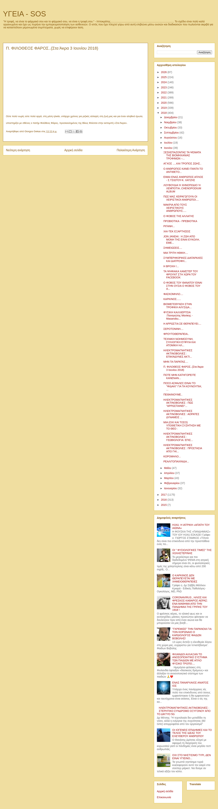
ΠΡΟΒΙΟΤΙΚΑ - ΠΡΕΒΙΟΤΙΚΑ (180, 221)
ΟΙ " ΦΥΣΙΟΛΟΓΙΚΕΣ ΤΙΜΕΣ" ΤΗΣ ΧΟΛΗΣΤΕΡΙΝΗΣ (192, 552)
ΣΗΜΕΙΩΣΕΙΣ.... (172, 247)
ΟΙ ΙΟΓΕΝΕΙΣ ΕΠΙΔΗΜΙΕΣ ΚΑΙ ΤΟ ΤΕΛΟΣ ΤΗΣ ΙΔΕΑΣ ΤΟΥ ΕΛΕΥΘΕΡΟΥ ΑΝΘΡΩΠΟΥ (192, 733)
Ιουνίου (168, 147)
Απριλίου (169, 473)
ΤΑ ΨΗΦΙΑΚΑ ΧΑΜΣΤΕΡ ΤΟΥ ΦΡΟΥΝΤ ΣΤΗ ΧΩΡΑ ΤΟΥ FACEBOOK (180, 274)
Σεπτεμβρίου (171, 132)
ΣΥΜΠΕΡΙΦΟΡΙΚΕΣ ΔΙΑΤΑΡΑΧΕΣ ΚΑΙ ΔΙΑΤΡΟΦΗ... (183, 259)
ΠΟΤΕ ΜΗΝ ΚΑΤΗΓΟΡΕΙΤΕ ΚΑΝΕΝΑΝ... (179, 376)
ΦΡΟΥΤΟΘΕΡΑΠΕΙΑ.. (176, 333)
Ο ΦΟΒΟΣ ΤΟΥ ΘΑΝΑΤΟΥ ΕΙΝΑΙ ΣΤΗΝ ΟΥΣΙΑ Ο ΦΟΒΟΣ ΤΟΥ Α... (182, 285)
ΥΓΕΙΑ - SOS (24, 14)
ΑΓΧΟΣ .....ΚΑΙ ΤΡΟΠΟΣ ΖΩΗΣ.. (182, 163)
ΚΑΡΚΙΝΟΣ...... (172, 299)
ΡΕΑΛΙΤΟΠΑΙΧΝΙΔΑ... (176, 461)
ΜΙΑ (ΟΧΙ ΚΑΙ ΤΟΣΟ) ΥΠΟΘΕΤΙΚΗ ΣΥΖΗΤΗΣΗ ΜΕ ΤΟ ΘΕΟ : (182, 425)
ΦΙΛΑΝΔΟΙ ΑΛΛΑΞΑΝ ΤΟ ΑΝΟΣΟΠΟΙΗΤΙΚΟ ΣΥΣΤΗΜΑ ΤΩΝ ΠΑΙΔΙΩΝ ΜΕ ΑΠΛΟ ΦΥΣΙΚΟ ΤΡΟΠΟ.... (189, 659)
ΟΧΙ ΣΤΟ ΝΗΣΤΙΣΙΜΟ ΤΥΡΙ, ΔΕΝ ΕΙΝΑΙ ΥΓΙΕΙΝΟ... (191, 757)
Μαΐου (168, 467)
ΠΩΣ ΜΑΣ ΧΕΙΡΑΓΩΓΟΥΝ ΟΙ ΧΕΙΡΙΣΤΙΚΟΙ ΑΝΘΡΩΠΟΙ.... (181, 198)
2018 (164, 112)
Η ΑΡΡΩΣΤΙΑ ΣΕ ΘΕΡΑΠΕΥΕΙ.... (182, 323)
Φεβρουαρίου (172, 483)
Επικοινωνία (164, 797)
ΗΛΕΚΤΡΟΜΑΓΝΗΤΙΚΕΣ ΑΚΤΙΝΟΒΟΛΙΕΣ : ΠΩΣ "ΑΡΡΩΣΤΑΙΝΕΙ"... (178, 403)
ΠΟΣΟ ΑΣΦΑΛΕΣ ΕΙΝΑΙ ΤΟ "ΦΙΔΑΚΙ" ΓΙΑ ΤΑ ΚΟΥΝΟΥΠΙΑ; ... (182, 386)
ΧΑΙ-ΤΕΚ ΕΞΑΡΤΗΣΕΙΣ (176, 231)
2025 (164, 77)
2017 (164, 494)
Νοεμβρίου (170, 122)
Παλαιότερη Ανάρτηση (131, 150)
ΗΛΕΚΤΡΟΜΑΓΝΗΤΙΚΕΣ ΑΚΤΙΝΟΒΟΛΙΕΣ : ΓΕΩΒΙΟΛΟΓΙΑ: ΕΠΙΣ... (178, 437)
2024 (164, 82)
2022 (164, 92)
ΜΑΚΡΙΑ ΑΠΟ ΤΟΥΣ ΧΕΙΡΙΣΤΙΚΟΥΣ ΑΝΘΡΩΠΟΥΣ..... (175, 208)
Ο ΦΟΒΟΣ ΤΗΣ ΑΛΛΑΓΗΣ (178, 216)
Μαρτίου (169, 478)
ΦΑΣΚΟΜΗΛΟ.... (173, 294)
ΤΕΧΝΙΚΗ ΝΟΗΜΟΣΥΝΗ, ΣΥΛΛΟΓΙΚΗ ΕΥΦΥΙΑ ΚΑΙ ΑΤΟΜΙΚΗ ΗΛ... (179, 342)
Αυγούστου (171, 137)
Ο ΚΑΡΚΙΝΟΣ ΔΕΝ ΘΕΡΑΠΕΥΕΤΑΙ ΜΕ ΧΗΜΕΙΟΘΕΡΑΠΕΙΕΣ (184, 578)
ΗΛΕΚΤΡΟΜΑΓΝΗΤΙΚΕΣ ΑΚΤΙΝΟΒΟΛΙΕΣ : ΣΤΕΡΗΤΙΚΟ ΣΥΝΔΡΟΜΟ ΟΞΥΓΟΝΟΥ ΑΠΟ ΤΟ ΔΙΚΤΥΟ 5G (184, 711)
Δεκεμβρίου (171, 117)
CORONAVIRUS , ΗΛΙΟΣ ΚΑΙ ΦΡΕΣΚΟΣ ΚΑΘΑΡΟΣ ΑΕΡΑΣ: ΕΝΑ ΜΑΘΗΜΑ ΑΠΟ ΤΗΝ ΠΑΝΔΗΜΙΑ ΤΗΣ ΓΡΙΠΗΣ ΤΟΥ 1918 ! (190, 603)
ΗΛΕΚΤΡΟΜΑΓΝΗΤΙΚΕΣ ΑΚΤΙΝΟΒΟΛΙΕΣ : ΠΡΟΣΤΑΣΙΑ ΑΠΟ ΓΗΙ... (182, 448)
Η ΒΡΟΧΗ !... (171, 266)
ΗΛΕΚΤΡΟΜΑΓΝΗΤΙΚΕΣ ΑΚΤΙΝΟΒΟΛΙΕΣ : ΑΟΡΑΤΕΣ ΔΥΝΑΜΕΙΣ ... (181, 414)
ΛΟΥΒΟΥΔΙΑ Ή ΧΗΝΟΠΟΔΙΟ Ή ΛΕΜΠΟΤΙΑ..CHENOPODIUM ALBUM (182, 188)
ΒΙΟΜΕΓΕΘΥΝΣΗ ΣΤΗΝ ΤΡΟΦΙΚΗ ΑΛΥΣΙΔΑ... (177, 306)
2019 (164, 107)
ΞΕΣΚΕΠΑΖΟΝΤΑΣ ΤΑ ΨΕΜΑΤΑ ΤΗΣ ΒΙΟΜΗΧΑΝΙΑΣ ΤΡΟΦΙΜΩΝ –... (182, 155)
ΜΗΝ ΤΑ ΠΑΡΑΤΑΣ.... (175, 361)
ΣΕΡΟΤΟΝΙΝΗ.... (173, 328)
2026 (164, 72)
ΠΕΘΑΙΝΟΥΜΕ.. (172, 394)
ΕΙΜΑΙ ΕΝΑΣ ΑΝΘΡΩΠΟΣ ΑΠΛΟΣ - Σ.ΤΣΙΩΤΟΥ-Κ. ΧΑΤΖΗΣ (183, 178)
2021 (164, 97)
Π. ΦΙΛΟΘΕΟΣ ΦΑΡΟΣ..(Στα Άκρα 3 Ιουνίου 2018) (183, 368)
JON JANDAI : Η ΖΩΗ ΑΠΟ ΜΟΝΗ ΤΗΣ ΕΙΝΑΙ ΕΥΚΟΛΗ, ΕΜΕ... (181, 239)
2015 (164, 504)
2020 (164, 102)
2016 (164, 499)
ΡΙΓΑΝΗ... (169, 226)
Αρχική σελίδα (73, 150)
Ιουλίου (168, 142)
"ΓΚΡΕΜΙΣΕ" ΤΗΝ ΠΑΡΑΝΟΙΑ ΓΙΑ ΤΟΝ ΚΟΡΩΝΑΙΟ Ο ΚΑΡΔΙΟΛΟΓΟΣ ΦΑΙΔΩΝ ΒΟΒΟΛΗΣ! (191, 633)
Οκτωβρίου (171, 127)
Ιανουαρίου (171, 488)
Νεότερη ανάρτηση (18, 150)
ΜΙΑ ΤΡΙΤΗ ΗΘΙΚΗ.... (175, 252)
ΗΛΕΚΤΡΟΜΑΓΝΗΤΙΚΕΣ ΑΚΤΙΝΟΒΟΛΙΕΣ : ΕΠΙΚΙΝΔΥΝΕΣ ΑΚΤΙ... (177, 353)
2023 (164, 87)
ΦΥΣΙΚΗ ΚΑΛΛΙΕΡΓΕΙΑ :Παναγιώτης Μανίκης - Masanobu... (178, 315)
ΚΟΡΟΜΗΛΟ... (172, 456)
